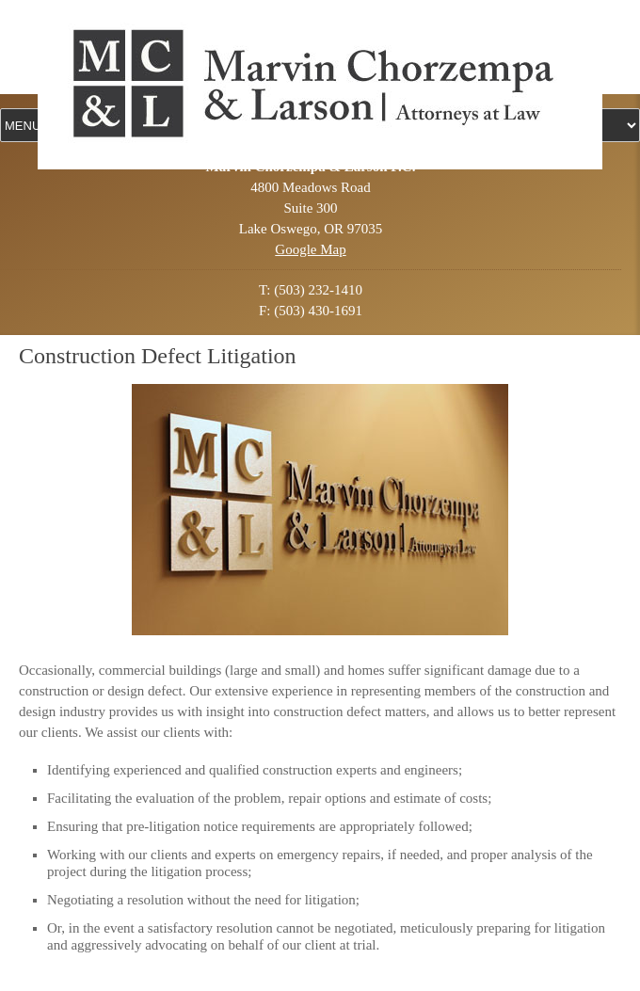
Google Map (310, 249)
